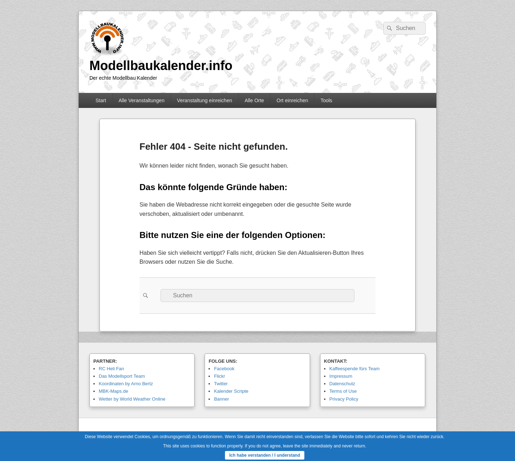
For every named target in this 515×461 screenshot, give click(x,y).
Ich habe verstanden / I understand (264, 455)
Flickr (219, 376)
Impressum (340, 376)
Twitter (220, 383)
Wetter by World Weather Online (132, 399)
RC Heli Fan (111, 368)
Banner (221, 399)
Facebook (224, 368)
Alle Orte (254, 100)
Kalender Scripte (231, 391)
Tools (326, 100)
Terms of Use (343, 391)
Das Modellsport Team (122, 376)
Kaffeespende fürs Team (354, 368)
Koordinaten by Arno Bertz (126, 383)
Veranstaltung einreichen (204, 100)
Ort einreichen (292, 100)
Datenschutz (342, 383)
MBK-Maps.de (113, 391)
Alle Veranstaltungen (141, 100)
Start (100, 100)
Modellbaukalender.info (160, 65)
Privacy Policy (343, 399)
